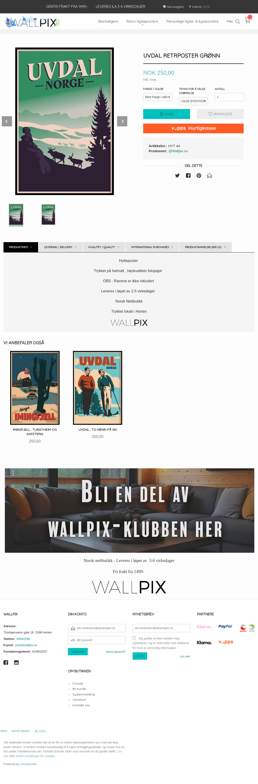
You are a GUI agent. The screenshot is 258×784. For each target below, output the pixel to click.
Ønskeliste (220, 114)
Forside (78, 683)
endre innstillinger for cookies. (36, 756)
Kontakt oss (81, 705)
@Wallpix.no (178, 151)
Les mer (185, 656)
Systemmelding (84, 694)
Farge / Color (153, 89)
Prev (7, 121)
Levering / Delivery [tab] (58, 247)
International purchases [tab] (150, 247)
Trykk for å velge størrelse (192, 91)
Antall (220, 89)
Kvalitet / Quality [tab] (101, 247)
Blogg (40, 731)
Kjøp (166, 114)
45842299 (23, 639)
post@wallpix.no (26, 645)
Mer (230, 21)
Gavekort (79, 699)
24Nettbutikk (28, 764)
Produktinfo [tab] (18, 247)
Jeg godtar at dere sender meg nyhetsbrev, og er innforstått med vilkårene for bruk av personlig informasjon (161, 643)
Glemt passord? (116, 651)
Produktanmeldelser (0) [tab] (203, 247)
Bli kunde (79, 689)
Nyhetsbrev (21, 731)
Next (122, 121)
